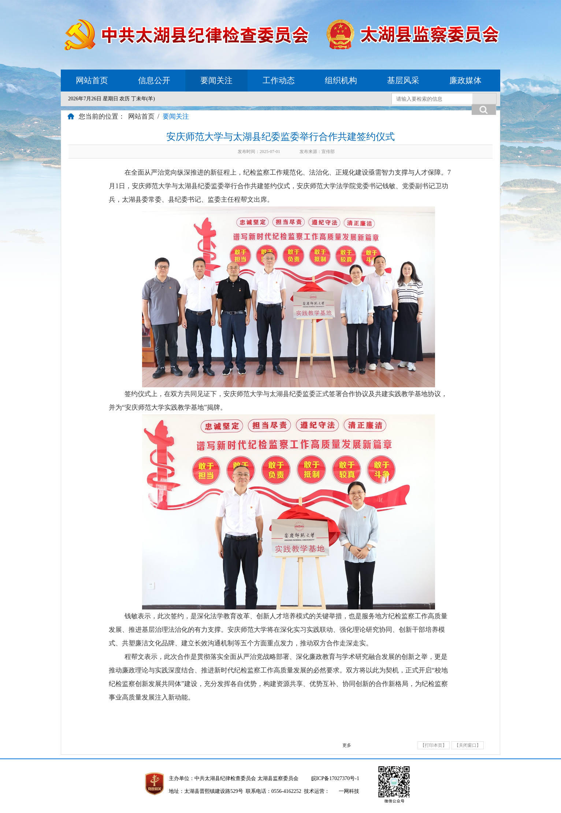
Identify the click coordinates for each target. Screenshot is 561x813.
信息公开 (154, 80)
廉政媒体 (465, 80)
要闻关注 (216, 80)
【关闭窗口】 (467, 745)
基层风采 (403, 80)
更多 (346, 745)
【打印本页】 (433, 745)
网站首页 (92, 80)
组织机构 (341, 80)
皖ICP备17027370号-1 (335, 778)
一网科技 (349, 791)
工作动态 (279, 80)
